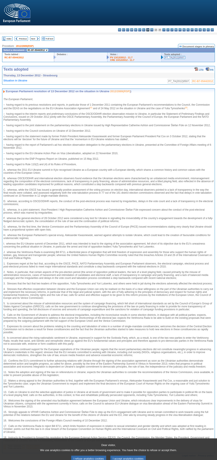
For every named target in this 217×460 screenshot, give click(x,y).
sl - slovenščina (204, 29)
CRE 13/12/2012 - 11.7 (122, 60)
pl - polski (188, 29)
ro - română (196, 29)
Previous (23, 39)
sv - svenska (212, 29)
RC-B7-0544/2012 (14, 57)
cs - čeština (127, 29)
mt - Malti (180, 29)
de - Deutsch (135, 29)
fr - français (151, 29)
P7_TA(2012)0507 (174, 57)
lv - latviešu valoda (168, 29)
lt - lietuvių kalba (172, 29)
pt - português (192, 29)
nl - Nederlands (184, 29)
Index (9, 39)
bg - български (119, 29)
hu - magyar (176, 29)
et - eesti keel (139, 29)
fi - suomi (208, 29)
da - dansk (131, 29)
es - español (123, 29)
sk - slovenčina (200, 29)
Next (33, 39)
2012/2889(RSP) (24, 46)
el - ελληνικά (143, 29)
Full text (49, 39)
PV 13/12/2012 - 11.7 (121, 57)
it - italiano (164, 29)
